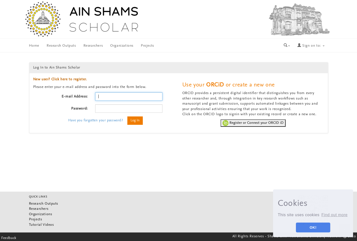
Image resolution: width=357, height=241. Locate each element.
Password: (79, 109)
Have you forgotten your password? (95, 120)
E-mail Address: (75, 97)
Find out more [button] (334, 215)
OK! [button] (313, 227)
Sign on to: (310, 46)
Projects (147, 46)
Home (34, 46)
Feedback (8, 238)
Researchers (93, 46)
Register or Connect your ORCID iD (253, 123)
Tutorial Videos (41, 225)
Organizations (121, 46)
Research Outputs (61, 46)
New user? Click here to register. (60, 79)
